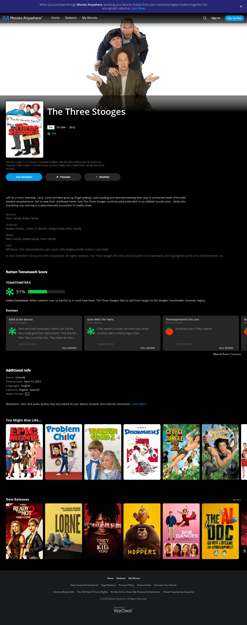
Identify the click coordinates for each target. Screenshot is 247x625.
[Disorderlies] (142, 452)
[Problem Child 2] (102, 452)
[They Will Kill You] (102, 531)
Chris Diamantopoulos (31, 249)
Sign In (215, 18)
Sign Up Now (234, 18)
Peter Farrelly (13, 218)
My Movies (89, 18)
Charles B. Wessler (36, 228)
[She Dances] (181, 531)
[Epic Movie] (24, 452)
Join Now (138, 8)
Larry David (102, 249)
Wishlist (103, 177)
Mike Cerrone (14, 239)
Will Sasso (11, 249)
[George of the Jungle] (220, 452)
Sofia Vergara (66, 249)
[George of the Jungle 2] (181, 452)
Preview (63, 177)
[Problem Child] (63, 452)
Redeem (71, 18)
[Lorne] (63, 531)
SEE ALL (237, 499)
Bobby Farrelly (30, 218)
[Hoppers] (142, 531)
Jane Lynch (52, 249)
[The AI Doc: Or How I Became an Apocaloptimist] (220, 531)
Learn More (139, 404)
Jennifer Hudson (85, 249)
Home (55, 18)
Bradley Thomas (15, 228)
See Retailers (24, 177)
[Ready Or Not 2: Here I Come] (24, 531)
